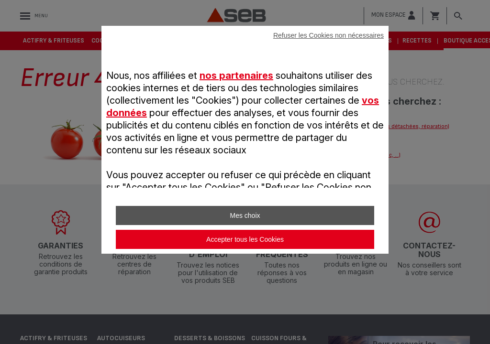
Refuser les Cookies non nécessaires (328, 35)
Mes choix (245, 215)
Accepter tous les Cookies (245, 239)
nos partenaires (236, 75)
